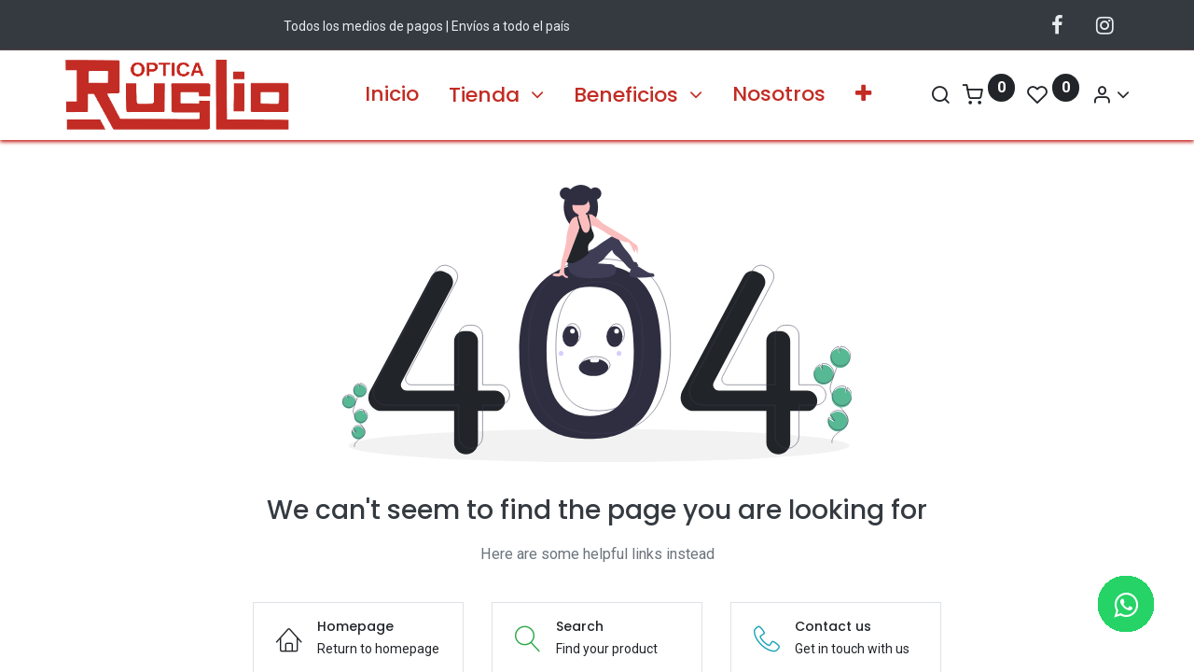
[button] (863, 95)
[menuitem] (392, 95)
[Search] (931, 94)
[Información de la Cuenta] (1101, 94)
